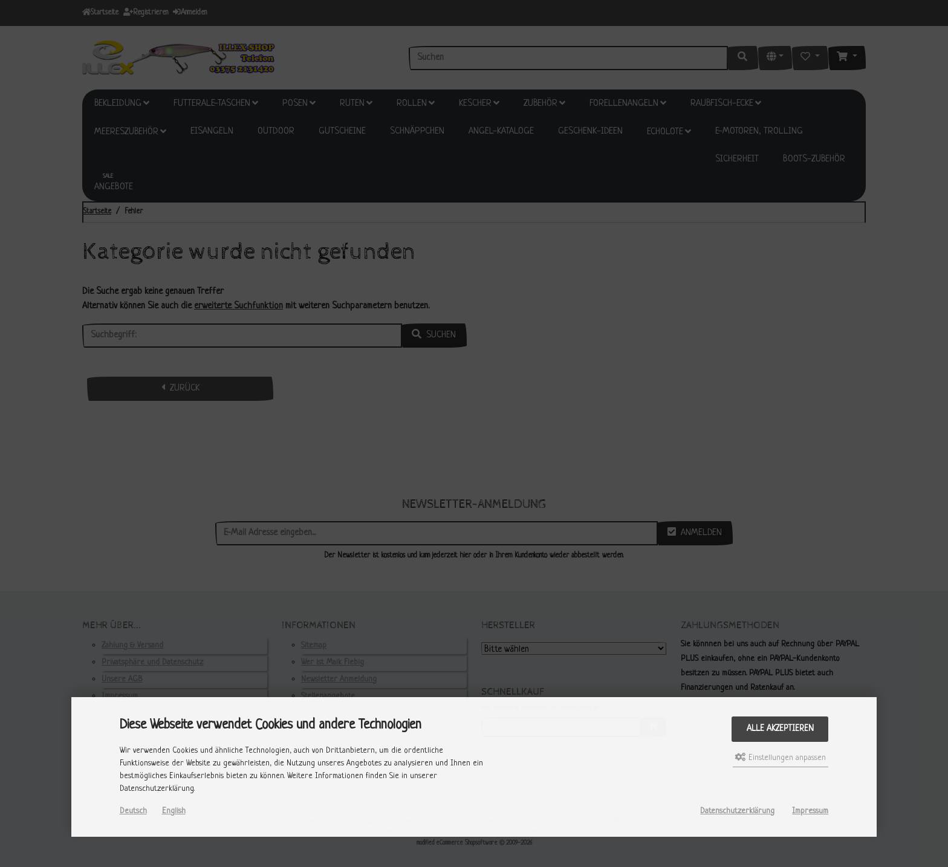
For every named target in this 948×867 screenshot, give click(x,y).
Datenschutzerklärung (737, 811)
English (174, 811)
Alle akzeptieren (780, 728)
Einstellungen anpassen (780, 757)
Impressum (810, 811)
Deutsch (133, 811)
